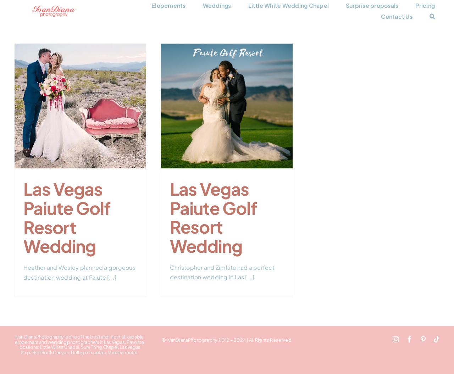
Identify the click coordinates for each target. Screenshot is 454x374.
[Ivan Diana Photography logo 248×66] (54, 8)
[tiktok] (436, 339)
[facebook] (409, 339)
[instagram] (396, 339)
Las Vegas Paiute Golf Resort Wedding (66, 217)
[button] (432, 16)
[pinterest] (423, 339)
